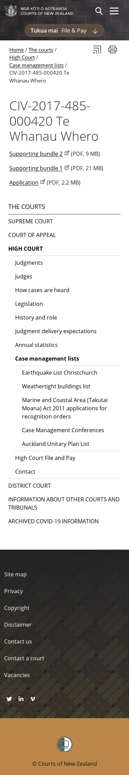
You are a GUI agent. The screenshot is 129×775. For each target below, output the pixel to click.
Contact (25, 471)
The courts (41, 49)
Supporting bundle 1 (36, 168)
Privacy (13, 591)
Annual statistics (36, 345)
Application (24, 182)
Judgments (29, 262)
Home (16, 49)
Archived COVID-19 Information (53, 521)
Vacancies (17, 675)
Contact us (18, 641)
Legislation (29, 304)
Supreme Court (30, 221)
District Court (29, 485)
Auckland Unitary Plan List (55, 444)
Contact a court (24, 658)
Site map (15, 574)
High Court (22, 57)
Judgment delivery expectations (56, 331)
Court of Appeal (32, 235)
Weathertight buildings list (56, 386)
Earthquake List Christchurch (59, 372)
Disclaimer (18, 624)
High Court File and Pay (45, 458)
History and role (36, 317)
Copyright (17, 608)
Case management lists (36, 65)
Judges (23, 276)
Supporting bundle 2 (36, 154)
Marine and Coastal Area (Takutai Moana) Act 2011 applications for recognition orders (65, 408)
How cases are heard (42, 290)
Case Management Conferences (63, 430)
